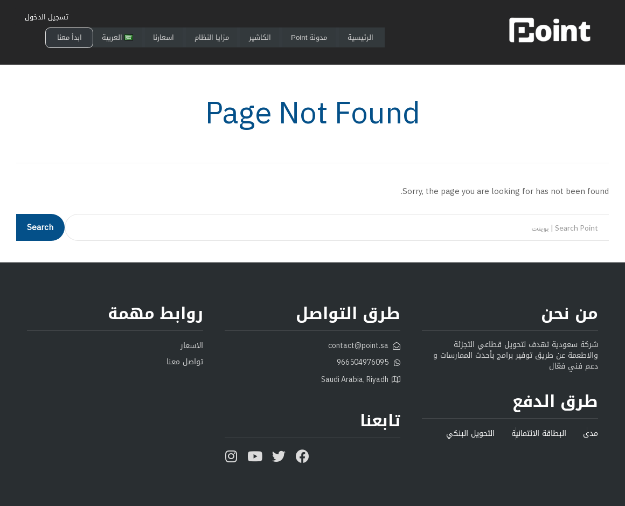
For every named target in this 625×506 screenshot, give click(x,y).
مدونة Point (325, 38)
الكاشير (272, 38)
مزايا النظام (219, 38)
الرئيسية (381, 38)
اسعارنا (168, 38)
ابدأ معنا (70, 37)
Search (40, 227)
